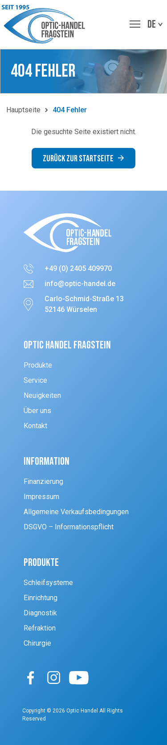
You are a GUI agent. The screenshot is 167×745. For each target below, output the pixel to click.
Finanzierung (43, 481)
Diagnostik (40, 613)
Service (35, 380)
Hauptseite (23, 110)
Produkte (38, 365)
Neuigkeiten (42, 395)
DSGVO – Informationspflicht (69, 527)
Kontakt (35, 426)
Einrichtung (40, 598)
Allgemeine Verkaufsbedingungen (76, 512)
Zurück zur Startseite (83, 158)
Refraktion (40, 628)
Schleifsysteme (48, 582)
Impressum (41, 496)
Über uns (37, 410)
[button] (46, 24)
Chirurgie (37, 643)
